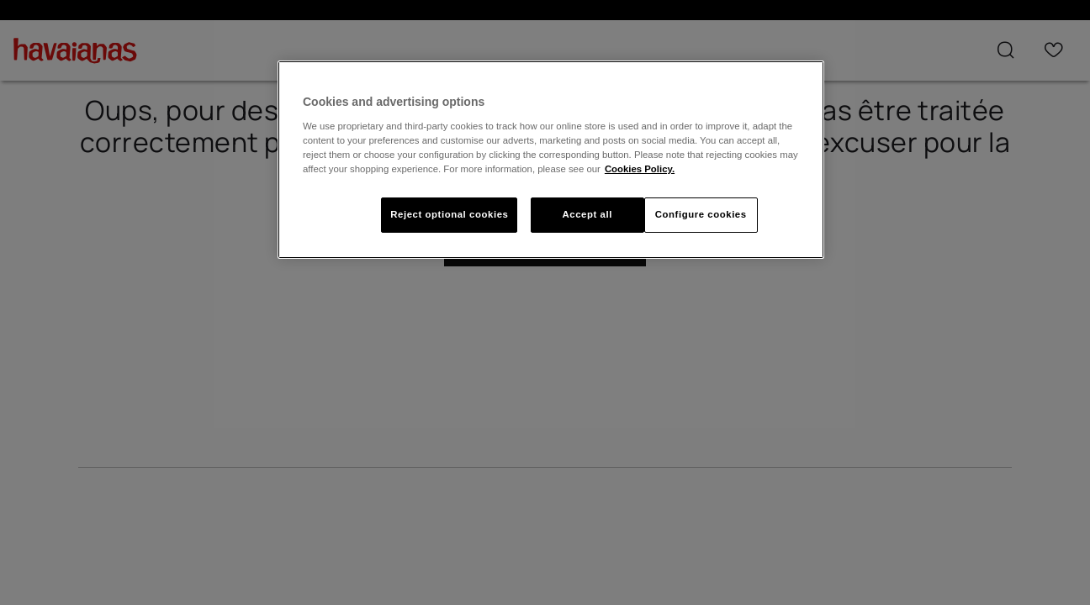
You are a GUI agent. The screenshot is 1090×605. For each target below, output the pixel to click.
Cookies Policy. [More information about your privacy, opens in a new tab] (640, 169)
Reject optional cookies (449, 214)
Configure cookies (701, 214)
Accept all (586, 214)
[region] (551, 159)
